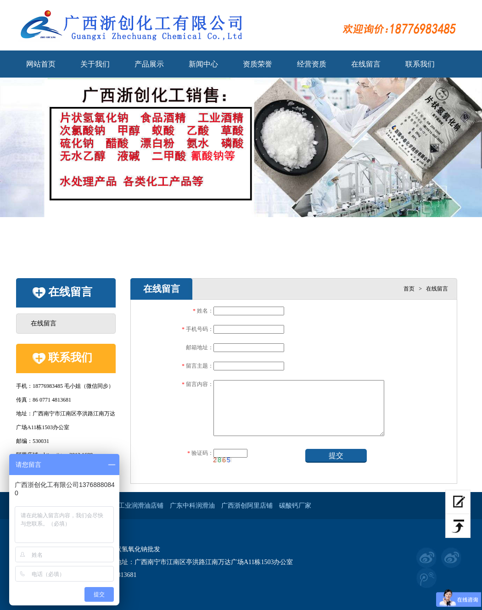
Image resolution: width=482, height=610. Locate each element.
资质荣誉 (257, 64)
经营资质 (311, 64)
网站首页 (41, 64)
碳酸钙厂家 (295, 505)
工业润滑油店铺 (140, 505)
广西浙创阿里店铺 (247, 505)
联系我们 (420, 64)
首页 (409, 288)
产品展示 (149, 64)
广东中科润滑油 (192, 505)
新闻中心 (203, 64)
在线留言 (366, 64)
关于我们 (95, 64)
